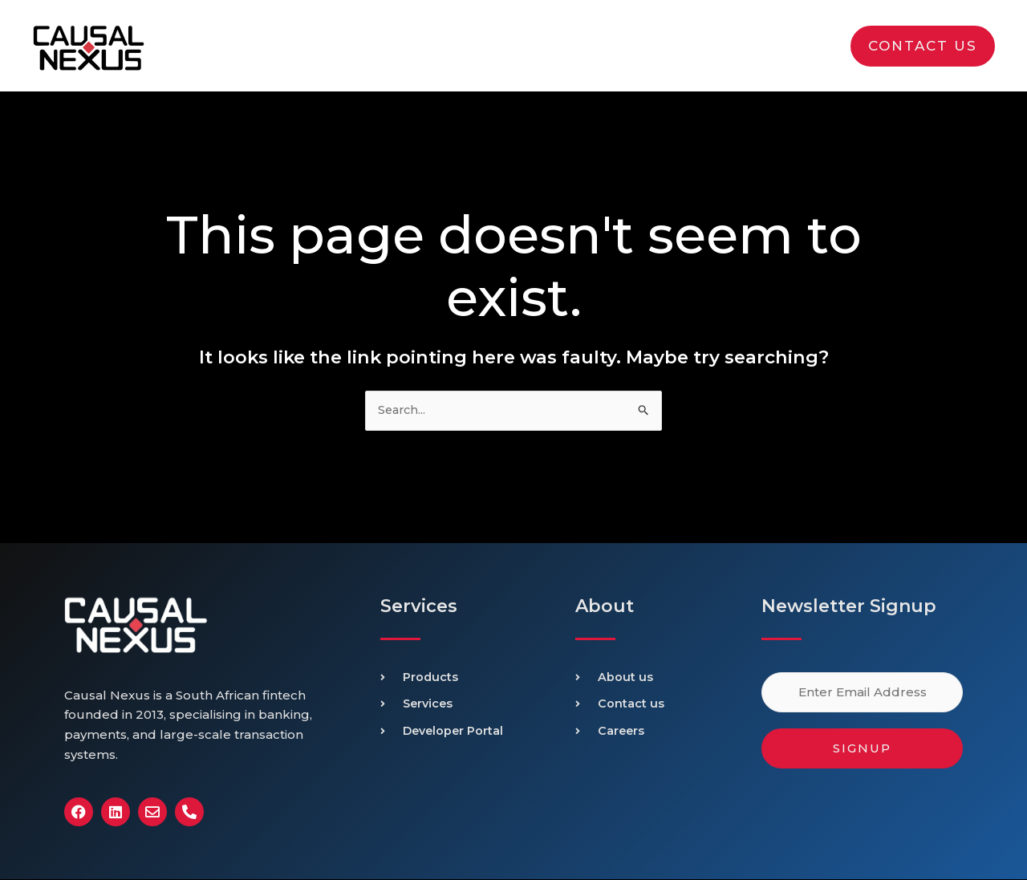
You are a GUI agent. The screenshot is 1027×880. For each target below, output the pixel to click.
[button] (922, 46)
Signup (862, 748)
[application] (665, 46)
